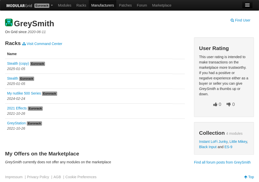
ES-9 (228, 147)
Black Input (208, 147)
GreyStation (16, 123)
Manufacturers (102, 5)
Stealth (12, 78)
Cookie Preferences (81, 177)
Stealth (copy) (18, 63)
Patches (125, 5)
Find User (240, 20)
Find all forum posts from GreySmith (222, 162)
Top (249, 177)
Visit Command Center (42, 44)
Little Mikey (238, 142)
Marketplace (161, 5)
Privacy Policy (38, 177)
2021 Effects (17, 108)
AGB (57, 177)
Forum (142, 5)
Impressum (14, 177)
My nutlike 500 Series (24, 93)
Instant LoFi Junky (213, 142)
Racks (81, 5)
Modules (64, 5)
